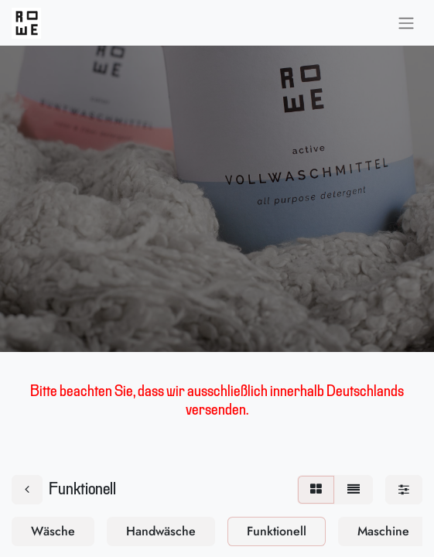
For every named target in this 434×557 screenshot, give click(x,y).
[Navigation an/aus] (406, 22)
